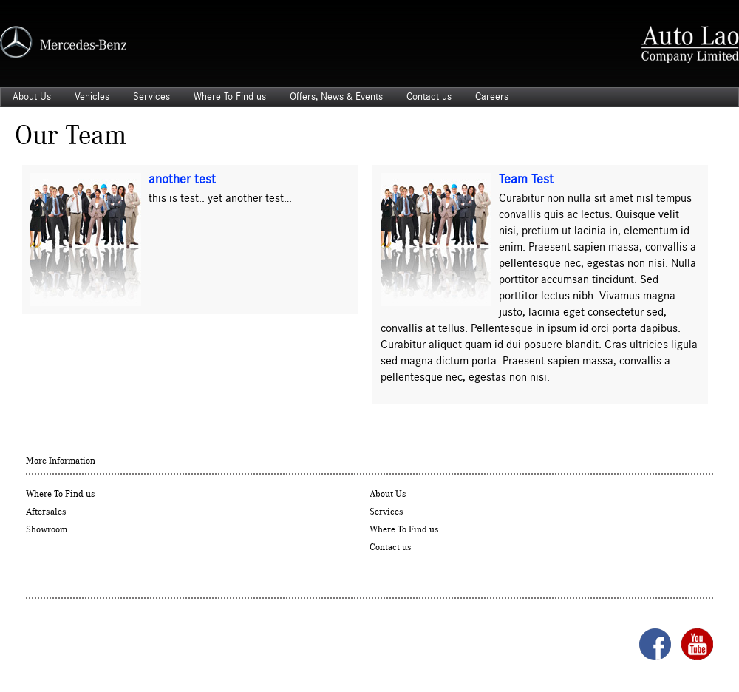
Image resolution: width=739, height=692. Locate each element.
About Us (32, 97)
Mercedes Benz (63, 42)
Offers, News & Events (336, 97)
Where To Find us (230, 97)
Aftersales (46, 512)
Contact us (429, 97)
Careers (491, 97)
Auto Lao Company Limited (690, 44)
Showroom (46, 530)
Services (151, 97)
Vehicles (92, 97)
